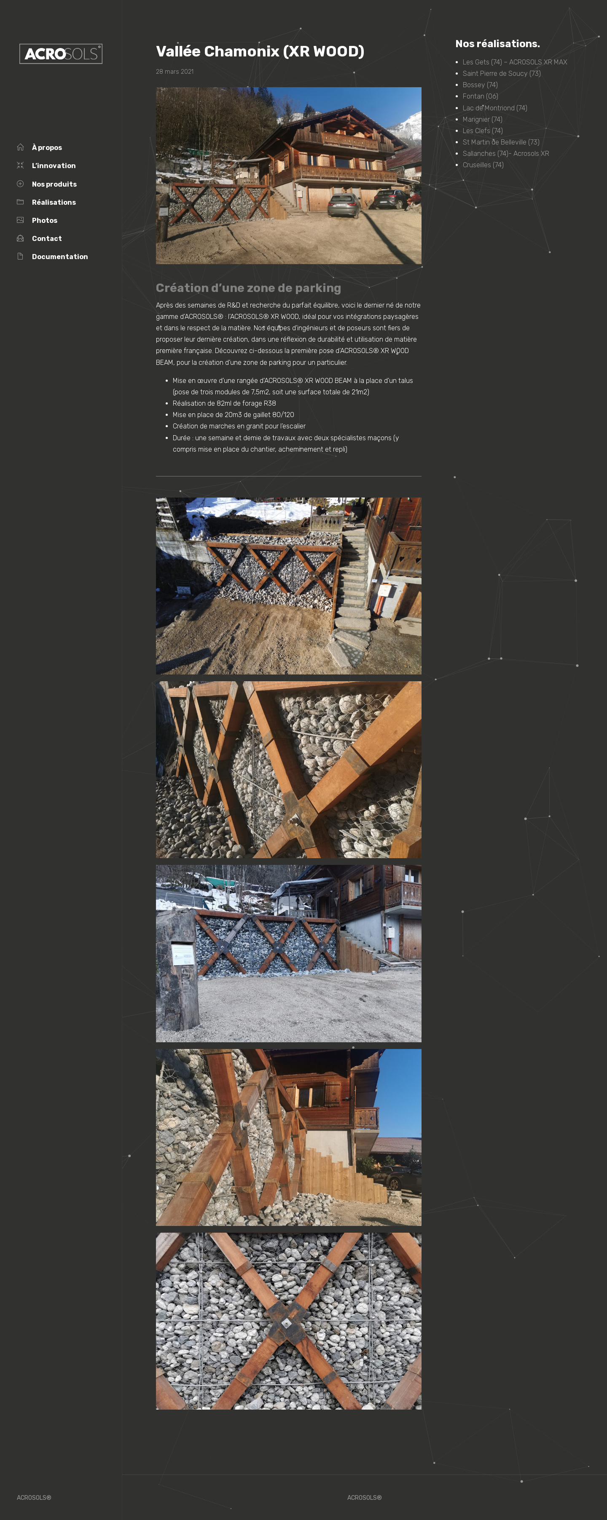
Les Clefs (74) (483, 131)
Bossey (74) (480, 85)
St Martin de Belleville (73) (501, 142)
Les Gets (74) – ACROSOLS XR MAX (515, 62)
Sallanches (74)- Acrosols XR (506, 154)
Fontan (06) (480, 96)
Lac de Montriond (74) (495, 108)
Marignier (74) (482, 119)
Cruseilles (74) (483, 165)
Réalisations (46, 202)
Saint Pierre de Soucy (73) (502, 74)
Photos (37, 221)
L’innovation (46, 166)
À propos (39, 148)
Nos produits (47, 184)
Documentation (52, 257)
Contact (39, 239)
